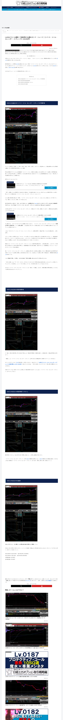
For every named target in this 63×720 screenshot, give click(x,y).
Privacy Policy (10, 718)
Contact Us (5, 718)
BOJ (34, 50)
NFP (40, 50)
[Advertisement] (31, 19)
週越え (24, 53)
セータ (36, 203)
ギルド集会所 (48, 580)
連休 (22, 53)
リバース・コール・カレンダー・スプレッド (12, 50)
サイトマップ (28, 580)
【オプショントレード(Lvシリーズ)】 (26, 50)
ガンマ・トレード (45, 50)
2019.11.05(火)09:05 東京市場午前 (24, 80)
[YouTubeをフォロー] (33, 45)
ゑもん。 (16, 623)
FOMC (37, 50)
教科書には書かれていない (15, 53)
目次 (30, 76)
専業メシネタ (7, 53)
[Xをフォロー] (30, 45)
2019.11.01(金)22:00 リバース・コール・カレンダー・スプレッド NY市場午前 (31, 78)
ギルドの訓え (51, 50)
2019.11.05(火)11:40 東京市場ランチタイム (25, 82)
